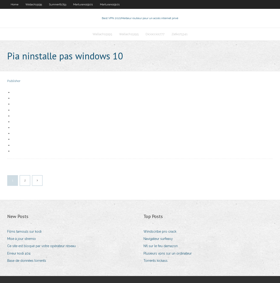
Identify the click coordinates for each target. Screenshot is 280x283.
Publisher (13, 81)
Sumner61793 (57, 4)
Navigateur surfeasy (158, 239)
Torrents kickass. (155, 261)
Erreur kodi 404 (19, 253)
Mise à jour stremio (21, 239)
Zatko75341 (179, 34)
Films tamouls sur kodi (24, 231)
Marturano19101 (83, 4)
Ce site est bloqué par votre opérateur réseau (41, 246)
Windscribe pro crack (159, 231)
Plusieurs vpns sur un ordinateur (167, 253)
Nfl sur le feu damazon (160, 246)
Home (14, 4)
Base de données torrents (26, 261)
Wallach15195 (33, 4)
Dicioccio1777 (155, 34)
